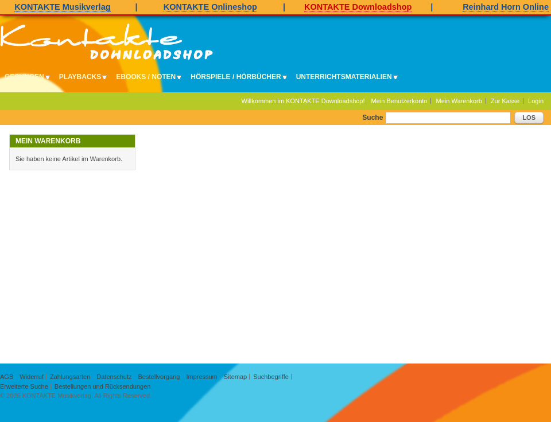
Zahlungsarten (70, 376)
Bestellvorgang (159, 376)
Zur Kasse (505, 100)
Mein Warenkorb (459, 100)
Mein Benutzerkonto (399, 100)
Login (536, 100)
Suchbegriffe (271, 376)
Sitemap (235, 376)
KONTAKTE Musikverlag (62, 6)
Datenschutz (113, 376)
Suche (372, 118)
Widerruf (32, 376)
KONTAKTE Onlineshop (210, 6)
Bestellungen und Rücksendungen (103, 386)
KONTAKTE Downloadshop (358, 6)
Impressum (201, 376)
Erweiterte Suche (24, 386)
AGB (6, 376)
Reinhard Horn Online (506, 6)
